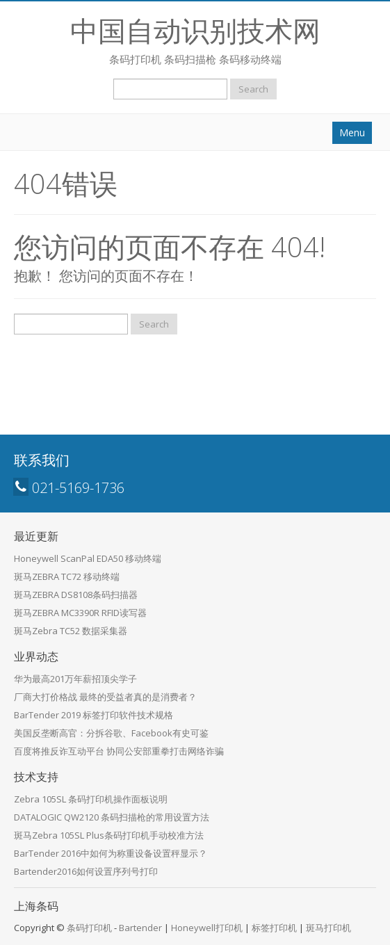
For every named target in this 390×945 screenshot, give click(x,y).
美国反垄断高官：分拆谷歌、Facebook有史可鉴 (111, 733)
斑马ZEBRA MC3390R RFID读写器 (80, 612)
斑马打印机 (328, 927)
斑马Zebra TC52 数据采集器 (70, 630)
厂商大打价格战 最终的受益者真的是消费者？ (105, 696)
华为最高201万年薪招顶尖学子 (75, 678)
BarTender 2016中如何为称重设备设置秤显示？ (110, 853)
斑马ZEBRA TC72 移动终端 (67, 576)
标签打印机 (274, 927)
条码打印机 (89, 927)
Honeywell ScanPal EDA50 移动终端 (87, 558)
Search (253, 89)
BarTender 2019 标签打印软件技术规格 (93, 715)
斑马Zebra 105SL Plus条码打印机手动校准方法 (109, 835)
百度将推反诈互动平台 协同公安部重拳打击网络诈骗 (119, 751)
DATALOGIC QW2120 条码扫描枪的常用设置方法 (111, 817)
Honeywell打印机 (207, 927)
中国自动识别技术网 (195, 30)
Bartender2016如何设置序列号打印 (86, 871)
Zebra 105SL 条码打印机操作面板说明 (91, 799)
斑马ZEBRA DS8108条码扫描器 (76, 594)
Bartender (140, 927)
